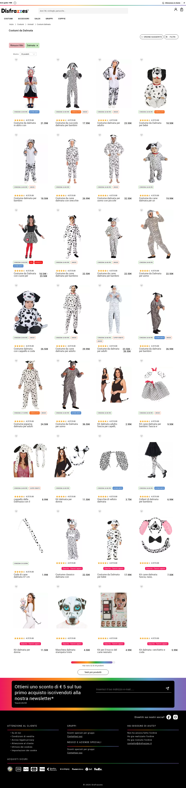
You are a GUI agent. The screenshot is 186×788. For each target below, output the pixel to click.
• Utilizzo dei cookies (21, 746)
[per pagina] (28, 54)
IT (184, 3)
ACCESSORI (23, 18)
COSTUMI (8, 18)
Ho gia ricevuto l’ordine (139, 739)
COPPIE (62, 18)
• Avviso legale (18, 739)
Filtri (172, 37)
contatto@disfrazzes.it (139, 743)
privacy (30, 739)
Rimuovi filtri (16, 45)
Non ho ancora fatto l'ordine (142, 732)
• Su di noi (15, 732)
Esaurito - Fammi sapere (72, 568)
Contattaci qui (75, 736)
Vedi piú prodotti (93, 672)
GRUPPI (49, 18)
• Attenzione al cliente (22, 743)
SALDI (37, 18)
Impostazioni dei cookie (24, 750)
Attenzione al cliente (171, 3)
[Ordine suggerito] (151, 36)
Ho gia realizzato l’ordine (140, 736)
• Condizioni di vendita (22, 736)
